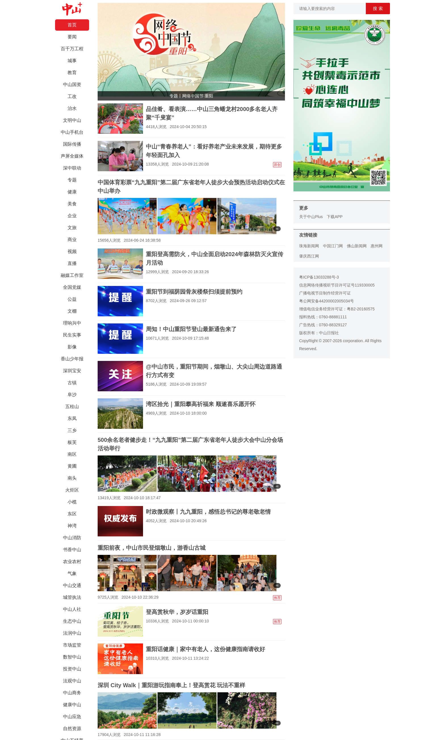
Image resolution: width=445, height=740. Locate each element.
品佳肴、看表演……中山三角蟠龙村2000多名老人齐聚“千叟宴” (212, 113)
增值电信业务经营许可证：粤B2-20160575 (337, 309)
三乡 (72, 430)
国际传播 (72, 144)
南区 (72, 454)
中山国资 (72, 84)
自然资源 (72, 728)
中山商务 (72, 692)
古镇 (72, 382)
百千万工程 (72, 48)
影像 (72, 346)
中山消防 (72, 537)
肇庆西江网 (309, 256)
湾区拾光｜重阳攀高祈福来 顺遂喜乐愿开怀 (200, 404)
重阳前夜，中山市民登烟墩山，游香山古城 (151, 548)
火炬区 (72, 490)
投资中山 (72, 668)
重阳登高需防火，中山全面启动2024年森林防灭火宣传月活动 (215, 258)
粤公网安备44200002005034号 (326, 301)
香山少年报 (72, 358)
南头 (72, 478)
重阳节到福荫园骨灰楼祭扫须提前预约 (194, 292)
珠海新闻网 (309, 246)
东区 (72, 513)
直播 (72, 263)
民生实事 (72, 335)
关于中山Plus (311, 216)
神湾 (72, 525)
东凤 (72, 418)
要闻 (72, 36)
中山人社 (72, 609)
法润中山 (72, 633)
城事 (72, 60)
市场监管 (72, 645)
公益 (72, 299)
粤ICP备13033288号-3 (319, 277)
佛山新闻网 (357, 246)
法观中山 (72, 680)
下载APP (335, 216)
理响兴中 (72, 323)
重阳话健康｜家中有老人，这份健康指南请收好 (205, 649)
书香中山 (72, 549)
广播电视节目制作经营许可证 (325, 293)
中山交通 (72, 585)
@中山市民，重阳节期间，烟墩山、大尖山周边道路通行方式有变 (214, 370)
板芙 (72, 442)
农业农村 (72, 561)
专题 (72, 179)
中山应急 (72, 716)
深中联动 (72, 168)
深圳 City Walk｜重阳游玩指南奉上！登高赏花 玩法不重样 (171, 685)
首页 (72, 24)
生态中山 (72, 621)
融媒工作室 (72, 275)
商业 (72, 239)
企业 (72, 215)
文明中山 (72, 120)
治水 (72, 108)
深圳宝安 (72, 370)
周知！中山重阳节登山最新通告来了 (191, 329)
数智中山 (72, 657)
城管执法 (72, 597)
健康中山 (72, 704)
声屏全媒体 (72, 156)
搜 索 (378, 8)
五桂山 (72, 406)
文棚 (72, 311)
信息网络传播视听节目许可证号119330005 (337, 285)
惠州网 (377, 246)
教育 (72, 72)
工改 (72, 96)
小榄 (72, 501)
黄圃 (72, 466)
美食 (72, 203)
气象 (72, 573)
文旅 (72, 227)
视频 (72, 251)
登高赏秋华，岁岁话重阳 (177, 612)
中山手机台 (72, 132)
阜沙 (72, 394)
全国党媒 (72, 287)
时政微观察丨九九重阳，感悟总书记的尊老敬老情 (208, 512)
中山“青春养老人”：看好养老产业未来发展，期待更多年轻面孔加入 (214, 150)
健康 (72, 191)
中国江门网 (333, 246)
